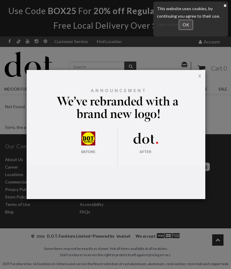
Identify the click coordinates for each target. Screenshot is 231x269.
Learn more (168, 24)
